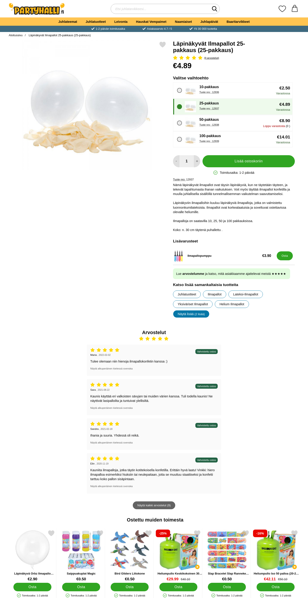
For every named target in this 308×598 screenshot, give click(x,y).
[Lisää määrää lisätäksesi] (197, 161)
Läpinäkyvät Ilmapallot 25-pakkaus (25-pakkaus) (59, 35)
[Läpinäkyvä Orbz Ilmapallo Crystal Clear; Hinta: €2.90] (32, 555)
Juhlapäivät (209, 21)
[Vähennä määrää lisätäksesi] (176, 161)
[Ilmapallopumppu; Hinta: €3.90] (224, 255)
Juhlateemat (67, 21)
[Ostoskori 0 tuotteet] (294, 8)
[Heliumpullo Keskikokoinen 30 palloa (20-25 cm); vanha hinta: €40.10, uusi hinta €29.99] (178, 555)
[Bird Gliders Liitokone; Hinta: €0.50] (130, 555)
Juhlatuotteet (96, 21)
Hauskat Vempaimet (151, 21)
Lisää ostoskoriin (249, 161)
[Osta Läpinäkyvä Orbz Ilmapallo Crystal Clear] (32, 587)
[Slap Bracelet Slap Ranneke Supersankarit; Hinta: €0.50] (227, 555)
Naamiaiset (183, 21)
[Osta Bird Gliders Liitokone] (130, 587)
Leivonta (120, 21)
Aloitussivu (16, 35)
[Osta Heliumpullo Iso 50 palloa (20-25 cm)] (276, 587)
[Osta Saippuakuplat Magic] (81, 587)
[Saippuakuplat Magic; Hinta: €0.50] (81, 555)
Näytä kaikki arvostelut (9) (154, 505)
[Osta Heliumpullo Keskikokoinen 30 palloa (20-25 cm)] (178, 587)
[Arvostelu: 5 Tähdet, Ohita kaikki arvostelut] (234, 58)
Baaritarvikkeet (238, 21)
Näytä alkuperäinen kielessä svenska (111, 368)
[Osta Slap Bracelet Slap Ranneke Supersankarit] (227, 587)
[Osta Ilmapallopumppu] (285, 255)
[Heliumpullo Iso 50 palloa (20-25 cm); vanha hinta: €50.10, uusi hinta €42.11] (276, 555)
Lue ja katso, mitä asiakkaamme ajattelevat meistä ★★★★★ (231, 274)
